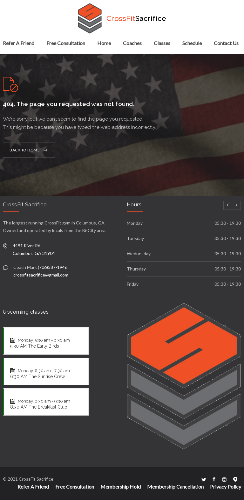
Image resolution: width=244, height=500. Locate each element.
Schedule (192, 43)
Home (104, 43)
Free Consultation (65, 43)
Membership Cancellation (175, 486)
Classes (162, 43)
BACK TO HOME (25, 150)
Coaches (132, 43)
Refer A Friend (18, 43)
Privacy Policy (225, 486)
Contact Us (226, 43)
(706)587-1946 (52, 267)
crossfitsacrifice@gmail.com (40, 274)
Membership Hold (120, 486)
